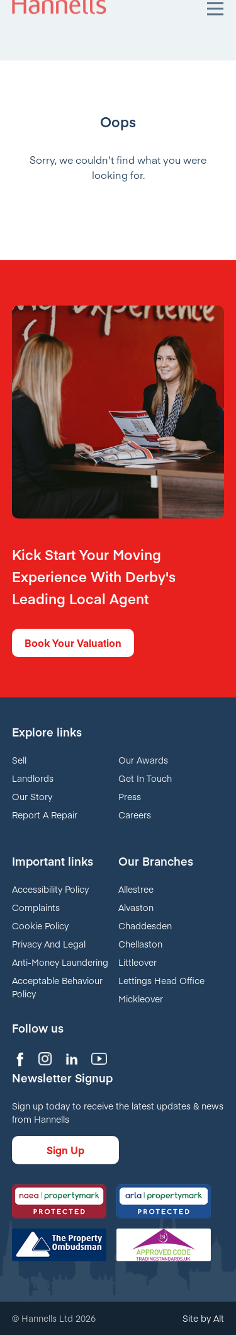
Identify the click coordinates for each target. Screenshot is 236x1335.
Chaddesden (145, 925)
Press (129, 796)
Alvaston (136, 907)
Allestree (136, 889)
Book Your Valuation (73, 643)
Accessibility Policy (50, 889)
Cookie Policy (40, 925)
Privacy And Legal (49, 943)
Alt (218, 1318)
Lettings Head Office (161, 980)
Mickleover (140, 998)
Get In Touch (145, 778)
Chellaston (140, 943)
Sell (19, 759)
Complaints (36, 907)
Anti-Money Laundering (60, 962)
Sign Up (65, 1150)
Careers (134, 814)
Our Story (32, 796)
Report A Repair (44, 814)
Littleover (137, 962)
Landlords (32, 778)
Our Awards (143, 759)
